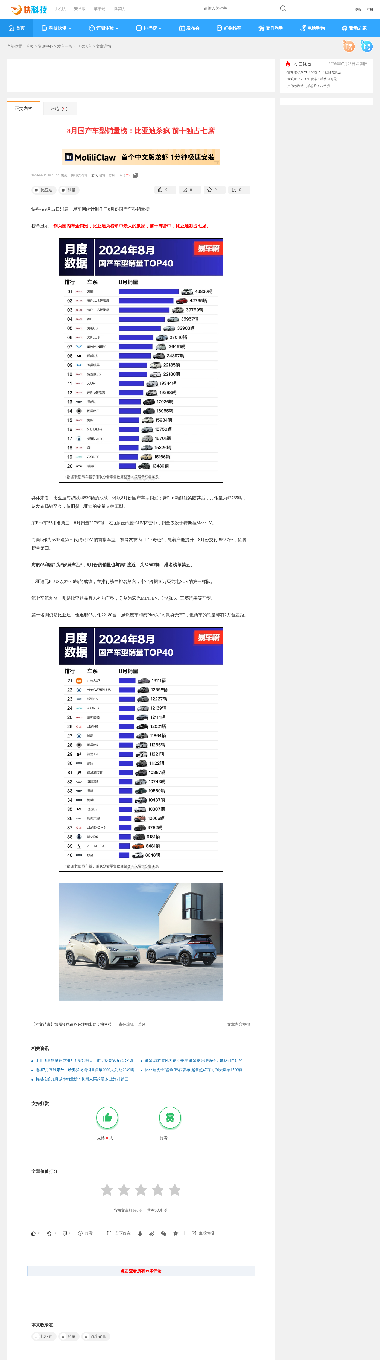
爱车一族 (64, 46)
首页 (16, 28)
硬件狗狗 (270, 28)
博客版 (119, 9)
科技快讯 (57, 28)
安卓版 (80, 9)
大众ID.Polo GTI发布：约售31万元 (312, 79)
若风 (94, 175)
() (128, 175)
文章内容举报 (238, 1024)
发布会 (189, 28)
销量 (67, 190)
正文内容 (23, 108)
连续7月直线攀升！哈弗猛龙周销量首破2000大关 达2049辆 (85, 1070)
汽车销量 (94, 1336)
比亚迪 (42, 190)
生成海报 (206, 1233)
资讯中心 (45, 46)
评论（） (60, 108)
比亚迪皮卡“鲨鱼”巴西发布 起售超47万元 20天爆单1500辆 (193, 1070)
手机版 (60, 9)
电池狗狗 (312, 28)
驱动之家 (354, 28)
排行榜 (149, 28)
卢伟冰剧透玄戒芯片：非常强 (308, 86)
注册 (370, 9)
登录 (358, 9)
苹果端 (99, 9)
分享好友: (123, 1233)
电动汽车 (84, 46)
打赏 (89, 1233)
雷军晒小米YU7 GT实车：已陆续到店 (314, 72)
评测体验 (104, 28)
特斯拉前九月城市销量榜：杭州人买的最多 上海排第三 (82, 1079)
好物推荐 (229, 28)
